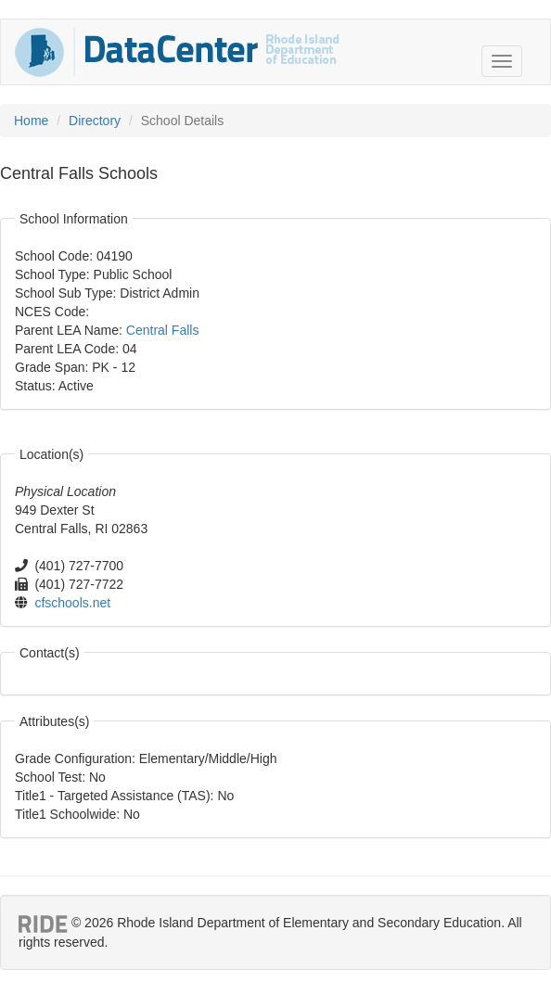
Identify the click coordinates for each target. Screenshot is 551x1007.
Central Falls (162, 330)
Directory (95, 120)
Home (31, 120)
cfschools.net (72, 602)
